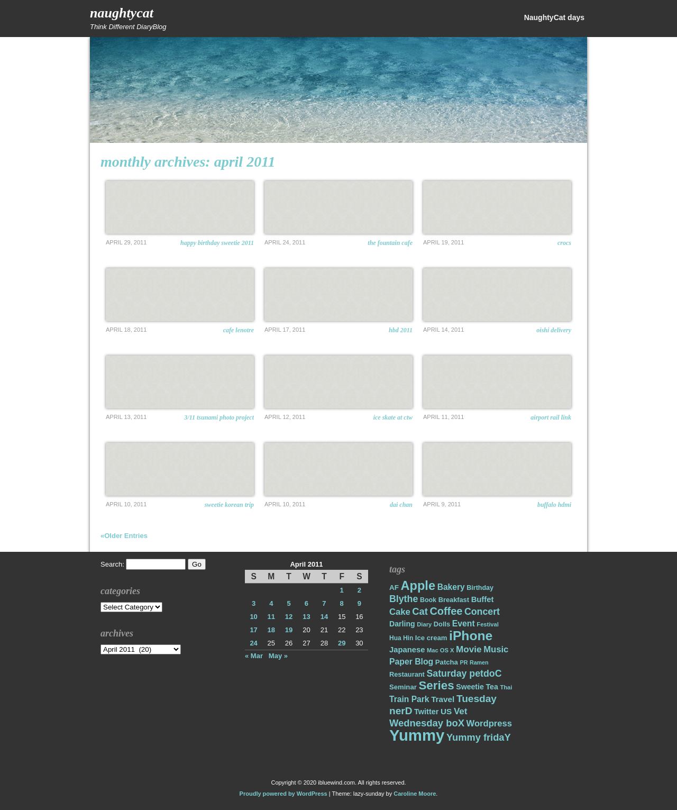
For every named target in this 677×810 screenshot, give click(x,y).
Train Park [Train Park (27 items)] (409, 699)
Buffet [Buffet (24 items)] (482, 599)
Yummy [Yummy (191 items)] (416, 735)
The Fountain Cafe (390, 243)
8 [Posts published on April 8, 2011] (342, 603)
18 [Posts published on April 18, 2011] (271, 630)
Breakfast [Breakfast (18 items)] (453, 600)
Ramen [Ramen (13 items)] (479, 662)
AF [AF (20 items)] (394, 587)
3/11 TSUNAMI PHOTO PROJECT (219, 417)
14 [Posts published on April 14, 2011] (324, 617)
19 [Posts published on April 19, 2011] (288, 630)
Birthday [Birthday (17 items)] (479, 587)
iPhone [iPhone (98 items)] (470, 636)
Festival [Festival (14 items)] (488, 624)
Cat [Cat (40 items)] (419, 611)
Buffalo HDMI (554, 504)
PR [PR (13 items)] (464, 662)
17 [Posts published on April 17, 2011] (253, 630)
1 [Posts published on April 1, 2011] (342, 590)
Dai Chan (401, 504)
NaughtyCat (121, 13)
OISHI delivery (553, 330)
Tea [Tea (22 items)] (492, 686)
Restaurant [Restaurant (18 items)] (407, 674)
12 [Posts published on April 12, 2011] (288, 617)
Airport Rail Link (550, 417)
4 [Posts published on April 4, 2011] (271, 603)
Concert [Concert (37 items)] (482, 611)
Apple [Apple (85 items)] (418, 586)
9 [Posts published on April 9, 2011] (359, 603)
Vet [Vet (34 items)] (461, 711)
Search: (112, 564)
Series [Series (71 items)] (436, 685)
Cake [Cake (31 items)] (399, 612)
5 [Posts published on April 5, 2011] (288, 603)
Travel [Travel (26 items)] (442, 699)
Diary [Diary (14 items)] (424, 624)
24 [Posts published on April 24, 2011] (253, 643)
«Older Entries (124, 536)
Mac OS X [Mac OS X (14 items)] (440, 650)
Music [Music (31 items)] (495, 649)
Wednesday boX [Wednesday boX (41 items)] (426, 723)
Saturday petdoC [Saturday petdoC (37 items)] (463, 673)
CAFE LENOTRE (238, 330)
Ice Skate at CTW (393, 417)
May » (278, 656)
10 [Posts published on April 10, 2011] (253, 617)
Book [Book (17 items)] (428, 600)
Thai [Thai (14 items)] (506, 687)
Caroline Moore (415, 793)
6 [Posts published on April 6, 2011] (306, 603)
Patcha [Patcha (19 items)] (446, 662)
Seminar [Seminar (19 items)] (403, 687)
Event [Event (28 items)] (463, 623)
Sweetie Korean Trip (229, 504)
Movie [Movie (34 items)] (468, 649)
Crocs (564, 243)
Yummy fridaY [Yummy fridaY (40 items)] (478, 737)
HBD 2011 (401, 330)
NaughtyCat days (554, 17)
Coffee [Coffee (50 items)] (445, 611)
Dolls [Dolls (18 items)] (442, 624)
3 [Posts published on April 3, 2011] (253, 603)
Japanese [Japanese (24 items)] (407, 649)
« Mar (254, 656)
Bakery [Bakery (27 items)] (451, 587)
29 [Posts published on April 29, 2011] (341, 643)
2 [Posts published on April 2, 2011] (359, 590)
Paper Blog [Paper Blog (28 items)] (411, 661)
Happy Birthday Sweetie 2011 (217, 243)
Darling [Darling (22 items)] (402, 624)
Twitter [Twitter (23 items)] (426, 711)
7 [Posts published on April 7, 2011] (324, 603)
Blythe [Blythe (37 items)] (403, 599)
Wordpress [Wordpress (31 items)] (489, 723)
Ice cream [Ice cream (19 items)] (431, 638)
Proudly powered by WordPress (283, 793)
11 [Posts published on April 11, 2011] (271, 617)
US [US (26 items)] (446, 711)
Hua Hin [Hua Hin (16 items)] (401, 638)
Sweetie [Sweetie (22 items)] (470, 686)
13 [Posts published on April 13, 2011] (306, 617)
